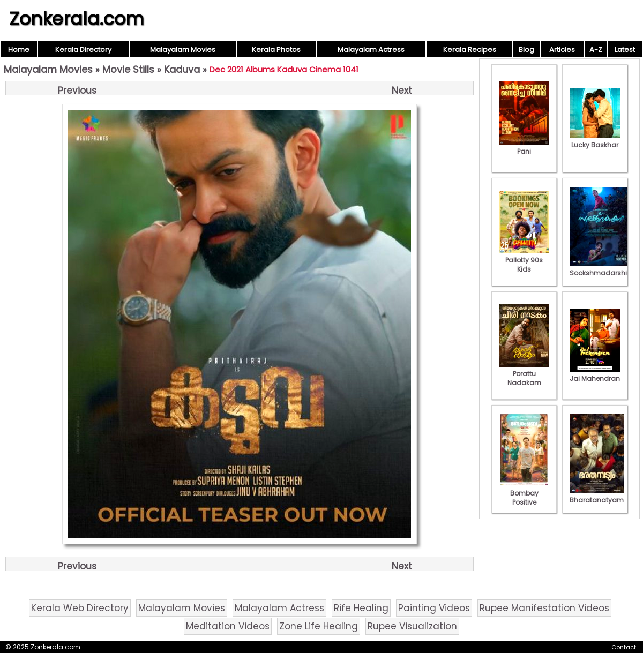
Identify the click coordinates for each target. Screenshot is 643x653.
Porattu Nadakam (524, 373)
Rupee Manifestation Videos (544, 608)
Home (18, 49)
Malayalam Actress (371, 49)
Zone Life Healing (318, 626)
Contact (623, 647)
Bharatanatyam (597, 495)
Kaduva (182, 69)
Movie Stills (128, 69)
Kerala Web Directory (80, 608)
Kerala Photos (276, 49)
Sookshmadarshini (601, 268)
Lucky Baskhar (595, 140)
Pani (524, 147)
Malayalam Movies (182, 49)
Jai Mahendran (595, 374)
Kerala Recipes (469, 49)
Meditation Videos (228, 626)
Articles (562, 49)
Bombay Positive (524, 493)
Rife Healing (361, 608)
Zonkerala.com (76, 19)
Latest (625, 49)
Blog (526, 49)
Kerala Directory (83, 49)
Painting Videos (434, 608)
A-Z (595, 49)
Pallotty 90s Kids (524, 260)
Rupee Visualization (412, 626)
